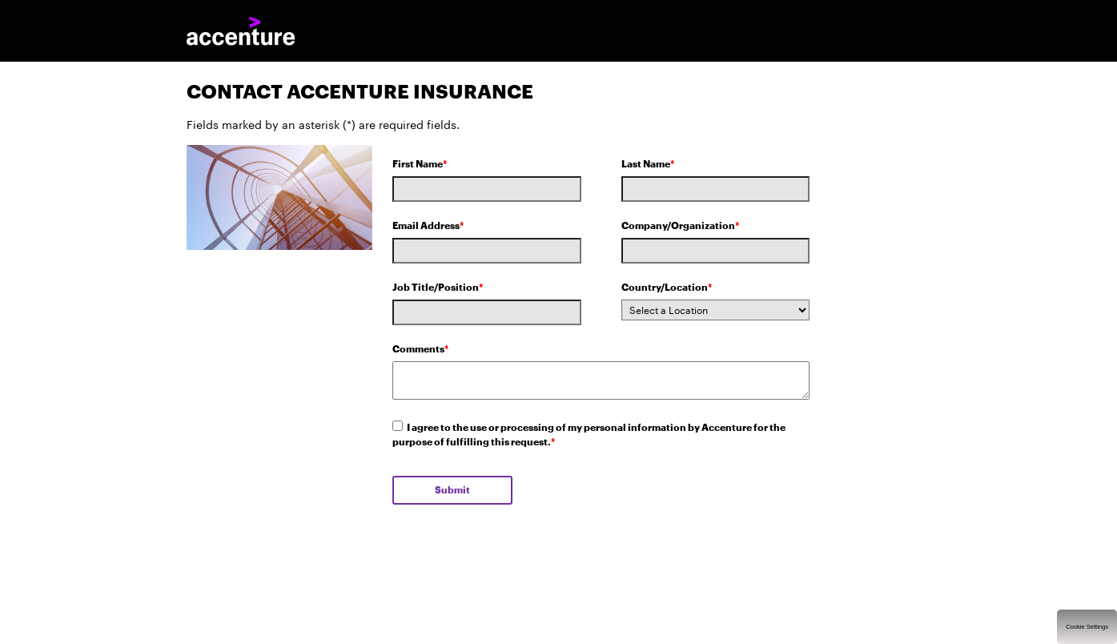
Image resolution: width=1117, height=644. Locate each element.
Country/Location (666, 287)
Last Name (647, 164)
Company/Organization (680, 226)
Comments (420, 349)
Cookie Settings (1087, 626)
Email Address (428, 226)
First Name (419, 164)
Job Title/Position (437, 287)
